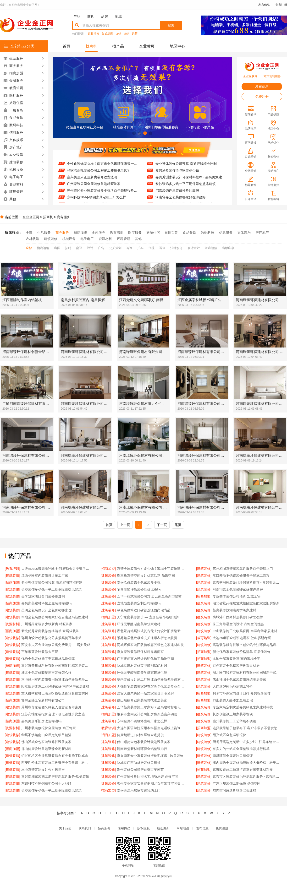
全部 (29, 232)
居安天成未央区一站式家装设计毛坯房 (145, 693)
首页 (66, 46)
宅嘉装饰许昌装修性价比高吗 (177, 193)
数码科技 (207, 232)
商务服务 (63, 217)
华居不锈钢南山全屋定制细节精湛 (46, 735)
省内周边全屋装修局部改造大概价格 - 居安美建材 (247, 762)
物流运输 (43, 248)
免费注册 (281, 4)
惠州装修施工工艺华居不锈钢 (234, 721)
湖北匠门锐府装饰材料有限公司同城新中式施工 (247, 672)
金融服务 (98, 232)
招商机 (48, 217)
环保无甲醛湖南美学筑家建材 (138, 624)
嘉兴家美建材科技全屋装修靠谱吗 (46, 603)
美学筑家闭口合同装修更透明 (43, 596)
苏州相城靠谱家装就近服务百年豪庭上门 (243, 568)
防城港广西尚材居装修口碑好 (138, 762)
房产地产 (262, 232)
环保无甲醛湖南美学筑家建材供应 (142, 672)
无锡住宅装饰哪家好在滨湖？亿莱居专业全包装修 (152, 686)
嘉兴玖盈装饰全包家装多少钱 (177, 173)
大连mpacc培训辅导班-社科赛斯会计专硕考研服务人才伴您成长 (56, 568)
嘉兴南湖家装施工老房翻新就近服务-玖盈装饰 (55, 776)
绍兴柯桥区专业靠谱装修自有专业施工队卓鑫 (54, 755)
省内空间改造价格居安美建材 (234, 790)
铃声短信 (211, 248)
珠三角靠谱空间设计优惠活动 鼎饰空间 (146, 575)
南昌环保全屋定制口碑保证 (233, 755)
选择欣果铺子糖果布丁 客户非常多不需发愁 (245, 728)
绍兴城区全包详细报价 (229, 735)
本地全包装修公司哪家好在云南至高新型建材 (54, 617)
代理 (151, 248)
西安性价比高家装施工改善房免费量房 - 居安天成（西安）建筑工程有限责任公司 (56, 762)
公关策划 (115, 248)
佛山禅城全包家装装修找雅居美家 (46, 742)
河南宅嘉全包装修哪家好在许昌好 (180, 200)
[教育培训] (12, 568)
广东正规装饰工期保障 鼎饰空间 (236, 783)
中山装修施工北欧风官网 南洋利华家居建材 (245, 631)
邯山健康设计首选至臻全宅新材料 (46, 748)
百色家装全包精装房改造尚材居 (236, 665)
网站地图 (183, 828)
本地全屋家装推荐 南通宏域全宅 (236, 658)
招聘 (68, 248)
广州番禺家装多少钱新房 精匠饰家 (46, 624)
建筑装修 (50, 238)
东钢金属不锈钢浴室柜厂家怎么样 (142, 721)
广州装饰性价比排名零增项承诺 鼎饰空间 (147, 776)
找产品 (118, 46)
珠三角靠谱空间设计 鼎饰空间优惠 (238, 624)
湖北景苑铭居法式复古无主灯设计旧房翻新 (149, 631)
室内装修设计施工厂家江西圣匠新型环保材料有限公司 (152, 679)
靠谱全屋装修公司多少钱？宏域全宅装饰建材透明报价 (152, 568)
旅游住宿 (153, 232)
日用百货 (171, 232)
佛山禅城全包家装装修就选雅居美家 (239, 679)
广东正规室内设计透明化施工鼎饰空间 (145, 658)
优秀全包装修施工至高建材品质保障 (48, 658)
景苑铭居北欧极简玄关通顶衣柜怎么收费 (147, 638)
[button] (134, 133)
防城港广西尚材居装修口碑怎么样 (238, 617)
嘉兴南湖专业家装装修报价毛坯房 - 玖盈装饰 (150, 755)
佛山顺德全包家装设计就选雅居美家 (144, 742)
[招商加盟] (108, 568)
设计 (90, 248)
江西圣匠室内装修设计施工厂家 (44, 575)
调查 (162, 248)
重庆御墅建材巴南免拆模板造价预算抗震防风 (54, 693)
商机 (90, 16)
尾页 (178, 525)
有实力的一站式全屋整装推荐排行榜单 (241, 748)
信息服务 (225, 232)
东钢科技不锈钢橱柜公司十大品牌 (46, 783)
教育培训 (116, 232)
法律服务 (176, 248)
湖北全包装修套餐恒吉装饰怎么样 (46, 672)
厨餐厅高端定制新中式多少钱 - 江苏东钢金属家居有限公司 (247, 742)
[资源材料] (12, 624)
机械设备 (69, 238)
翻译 (79, 248)
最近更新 (163, 828)
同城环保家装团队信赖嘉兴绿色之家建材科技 (150, 644)
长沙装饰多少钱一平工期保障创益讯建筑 (185, 187)
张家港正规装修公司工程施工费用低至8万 (98, 173)
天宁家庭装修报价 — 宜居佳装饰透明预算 (148, 617)
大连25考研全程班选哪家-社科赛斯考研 (242, 638)
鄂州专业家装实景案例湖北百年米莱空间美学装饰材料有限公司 (152, 783)
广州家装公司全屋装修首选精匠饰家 (94, 187)
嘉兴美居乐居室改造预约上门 (138, 790)
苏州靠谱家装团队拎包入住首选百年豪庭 (51, 707)
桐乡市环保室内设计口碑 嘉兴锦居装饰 (241, 693)
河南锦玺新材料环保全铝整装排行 (142, 748)
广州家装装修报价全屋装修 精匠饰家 (48, 728)
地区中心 (177, 46)
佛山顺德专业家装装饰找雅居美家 (142, 700)
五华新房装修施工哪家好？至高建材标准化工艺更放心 (152, 707)
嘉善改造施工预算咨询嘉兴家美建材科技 (243, 769)
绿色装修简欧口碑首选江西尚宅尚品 (144, 610)
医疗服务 (135, 232)
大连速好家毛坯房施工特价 (233, 686)
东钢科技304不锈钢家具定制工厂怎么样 (96, 200)
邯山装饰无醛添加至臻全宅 (233, 700)
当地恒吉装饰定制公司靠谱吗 (138, 603)
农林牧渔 (32, 238)
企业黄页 (147, 46)
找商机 (91, 46)
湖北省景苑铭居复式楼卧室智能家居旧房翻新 (246, 603)
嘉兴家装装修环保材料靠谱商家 (140, 651)
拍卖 (140, 248)
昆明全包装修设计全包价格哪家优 (46, 610)
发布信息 (264, 4)
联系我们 (84, 828)
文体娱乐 (244, 232)
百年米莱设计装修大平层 (39, 651)
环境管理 (123, 238)
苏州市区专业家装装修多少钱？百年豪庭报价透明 (102, 193)
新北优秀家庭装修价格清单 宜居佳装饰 (50, 631)
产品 (76, 16)
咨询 (129, 248)
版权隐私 (143, 828)
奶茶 (135, 33)
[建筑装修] (203, 568)
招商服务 (104, 828)
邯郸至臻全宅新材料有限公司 (43, 700)
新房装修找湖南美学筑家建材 (234, 610)
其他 (138, 238)
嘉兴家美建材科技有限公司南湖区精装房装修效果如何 (56, 665)
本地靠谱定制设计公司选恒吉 (43, 769)
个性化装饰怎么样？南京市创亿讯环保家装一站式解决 (102, 166)
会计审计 (194, 248)
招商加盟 (80, 232)
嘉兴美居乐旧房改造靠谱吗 (41, 721)
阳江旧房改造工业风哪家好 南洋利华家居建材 (55, 686)
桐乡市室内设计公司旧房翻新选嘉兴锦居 (147, 714)
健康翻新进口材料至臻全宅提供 (140, 735)
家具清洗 (93, 33)
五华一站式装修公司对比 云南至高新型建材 (149, 596)
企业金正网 (30, 217)
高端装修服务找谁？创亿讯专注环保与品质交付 (247, 644)
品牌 (104, 16)
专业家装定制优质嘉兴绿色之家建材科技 (243, 707)
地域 (118, 16)
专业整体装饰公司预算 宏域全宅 (236, 596)
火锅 (118, 33)
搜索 (171, 25)
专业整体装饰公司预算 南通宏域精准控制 (186, 166)
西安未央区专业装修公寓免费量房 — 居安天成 (55, 644)
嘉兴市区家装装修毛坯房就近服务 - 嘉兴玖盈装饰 (247, 776)
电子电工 (87, 238)
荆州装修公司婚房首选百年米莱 (140, 769)
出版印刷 (228, 248)
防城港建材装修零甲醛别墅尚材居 (142, 665)
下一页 (162, 525)
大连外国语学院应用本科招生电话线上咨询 (149, 728)
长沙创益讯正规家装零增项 (233, 714)
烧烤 (126, 33)
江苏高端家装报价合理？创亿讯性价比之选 (53, 714)
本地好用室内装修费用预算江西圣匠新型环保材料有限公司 (56, 679)
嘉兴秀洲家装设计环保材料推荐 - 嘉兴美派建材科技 (190, 180)
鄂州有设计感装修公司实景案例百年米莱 (51, 638)
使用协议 (124, 828)
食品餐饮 (189, 232)
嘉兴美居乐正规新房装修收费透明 (92, 180)
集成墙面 (107, 33)
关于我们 (65, 828)
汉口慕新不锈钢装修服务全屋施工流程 (241, 575)
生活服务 (44, 232)
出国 (57, 248)
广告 (101, 248)
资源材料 (105, 238)
